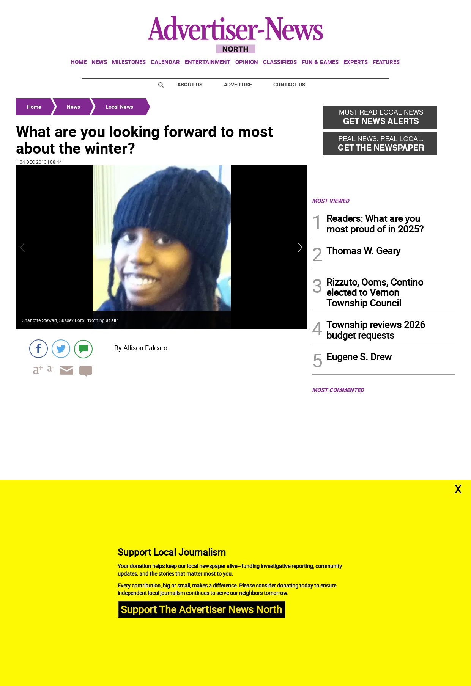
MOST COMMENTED (338, 390)
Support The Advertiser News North (201, 609)
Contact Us (289, 84)
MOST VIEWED (330, 200)
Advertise (238, 84)
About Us (190, 84)
